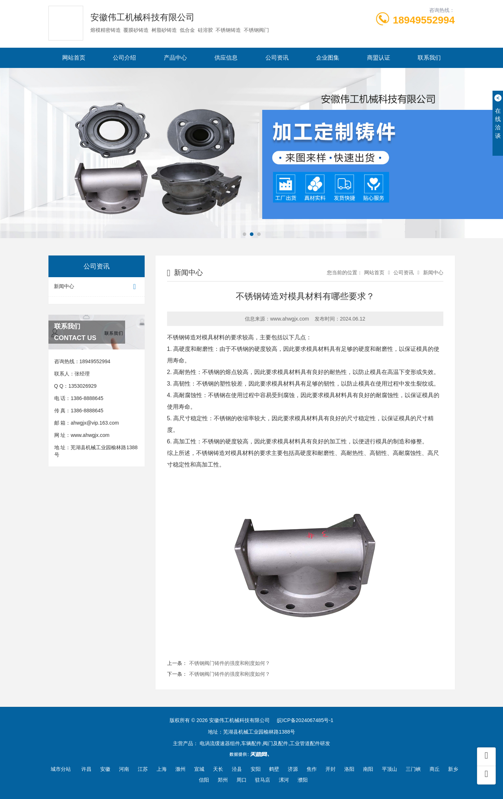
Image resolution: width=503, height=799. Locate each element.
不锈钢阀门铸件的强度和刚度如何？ (229, 663)
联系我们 (429, 58)
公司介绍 (124, 58)
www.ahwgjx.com (90, 435)
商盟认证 (378, 58)
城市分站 (61, 769)
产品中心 (175, 58)
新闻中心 (96, 287)
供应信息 (226, 58)
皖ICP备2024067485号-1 (305, 720)
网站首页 (73, 58)
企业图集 (327, 58)
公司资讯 (277, 58)
